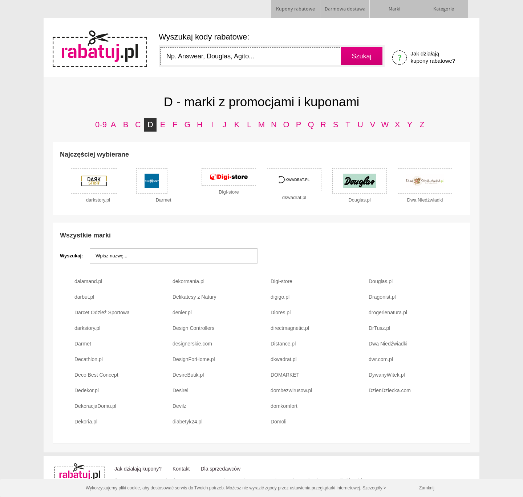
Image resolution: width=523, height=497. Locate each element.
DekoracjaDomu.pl (95, 406)
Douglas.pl (381, 281)
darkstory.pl (87, 328)
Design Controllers (193, 328)
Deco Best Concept (96, 375)
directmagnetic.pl (290, 328)
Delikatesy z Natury (194, 297)
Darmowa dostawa (345, 9)
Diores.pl (281, 312)
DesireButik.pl (188, 375)
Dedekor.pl (86, 390)
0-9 (101, 124)
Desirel (180, 390)
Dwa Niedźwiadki (388, 344)
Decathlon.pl (88, 359)
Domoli (279, 421)
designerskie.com (192, 344)
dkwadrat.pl (284, 359)
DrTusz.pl (379, 328)
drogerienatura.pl (388, 312)
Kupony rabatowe (295, 9)
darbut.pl (84, 297)
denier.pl (182, 312)
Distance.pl (283, 344)
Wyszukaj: (71, 255)
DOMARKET (285, 375)
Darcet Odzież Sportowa (102, 312)
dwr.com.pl (381, 359)
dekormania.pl (188, 281)
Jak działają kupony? (138, 469)
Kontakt (181, 469)
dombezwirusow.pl (291, 390)
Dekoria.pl (85, 421)
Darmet (82, 344)
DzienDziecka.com (390, 390)
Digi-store (281, 281)
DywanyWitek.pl (387, 375)
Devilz (179, 406)
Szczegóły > (374, 487)
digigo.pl (280, 297)
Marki (394, 9)
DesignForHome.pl (194, 359)
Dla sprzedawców (220, 469)
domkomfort (284, 406)
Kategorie (443, 9)
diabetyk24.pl (188, 421)
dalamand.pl (88, 281)
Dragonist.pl (382, 297)
